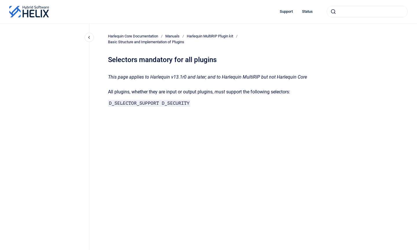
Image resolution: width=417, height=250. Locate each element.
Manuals (172, 36)
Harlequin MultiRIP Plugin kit (210, 36)
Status (307, 11)
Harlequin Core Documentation (133, 36)
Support (286, 11)
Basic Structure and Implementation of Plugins (146, 42)
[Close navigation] (89, 37)
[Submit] (333, 11)
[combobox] (367, 11)
